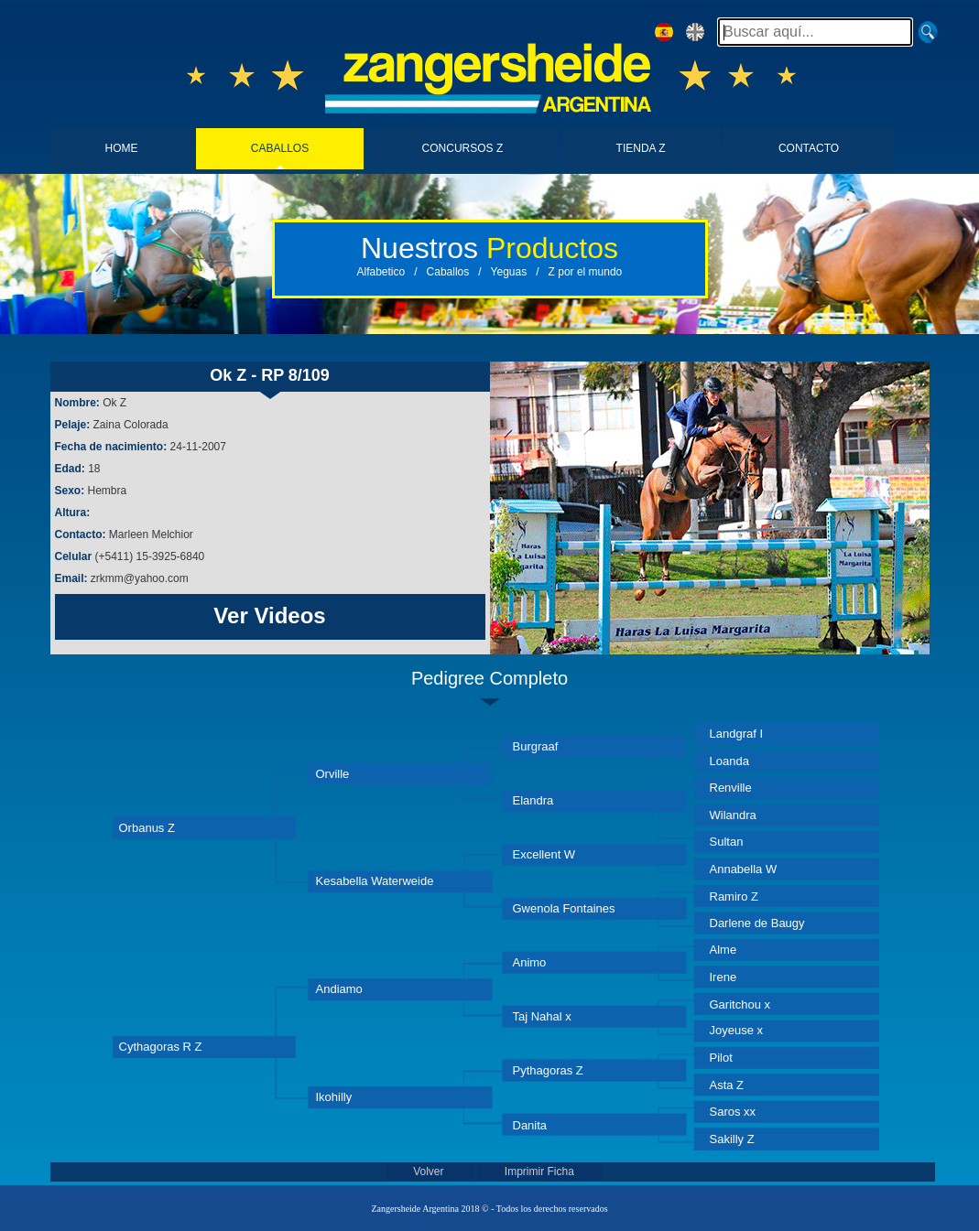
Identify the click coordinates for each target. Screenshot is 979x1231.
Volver (430, 1171)
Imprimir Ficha (539, 1171)
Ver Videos (269, 615)
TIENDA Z (641, 148)
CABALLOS (280, 148)
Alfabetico (381, 271)
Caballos (448, 271)
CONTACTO (808, 148)
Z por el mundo (586, 271)
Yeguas (509, 271)
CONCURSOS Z (463, 148)
